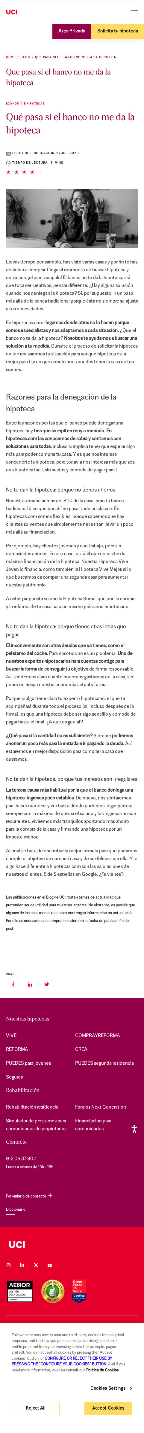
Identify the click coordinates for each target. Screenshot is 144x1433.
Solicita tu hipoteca (117, 31)
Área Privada (71, 31)
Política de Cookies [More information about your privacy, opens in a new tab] (102, 1370)
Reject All (35, 1408)
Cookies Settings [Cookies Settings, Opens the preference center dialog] (108, 1388)
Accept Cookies (108, 1408)
